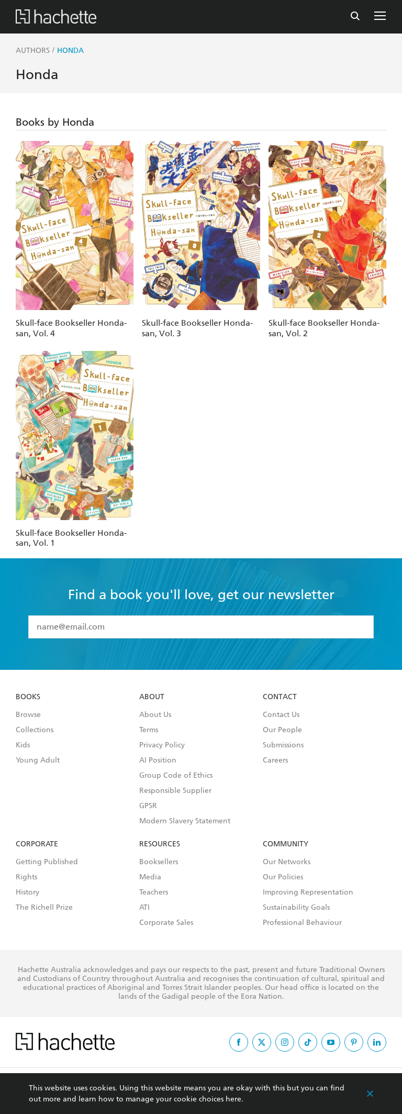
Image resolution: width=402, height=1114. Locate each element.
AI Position (157, 760)
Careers (275, 760)
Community (285, 844)
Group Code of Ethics (176, 775)
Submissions (283, 745)
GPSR (148, 806)
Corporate (37, 844)
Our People (282, 730)
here (233, 1099)
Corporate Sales (166, 923)
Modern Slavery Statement (184, 821)
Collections (34, 730)
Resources (159, 844)
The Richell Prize (44, 907)
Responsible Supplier (175, 791)
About (151, 697)
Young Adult (38, 760)
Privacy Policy (162, 745)
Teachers (153, 892)
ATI (144, 907)
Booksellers (158, 862)
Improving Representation (308, 892)
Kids (23, 745)
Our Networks (286, 862)
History (27, 892)
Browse (28, 715)
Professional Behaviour (302, 923)
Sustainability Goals (296, 907)
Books (28, 697)
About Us (155, 715)
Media (150, 877)
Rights (26, 877)
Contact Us (281, 715)
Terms (148, 730)
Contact (280, 697)
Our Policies (283, 877)
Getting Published (47, 862)
